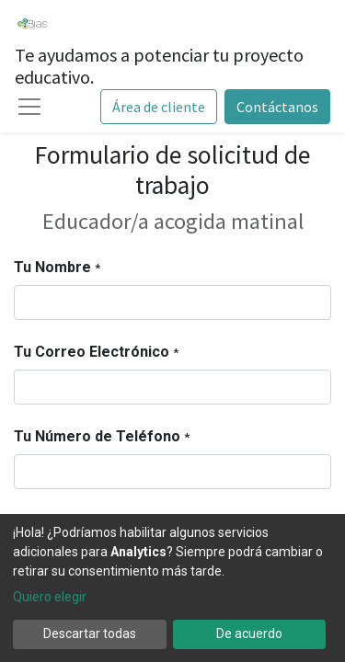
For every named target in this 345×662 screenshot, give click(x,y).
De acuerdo (249, 633)
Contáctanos (277, 106)
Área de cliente (158, 106)
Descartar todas (89, 633)
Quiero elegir (49, 596)
